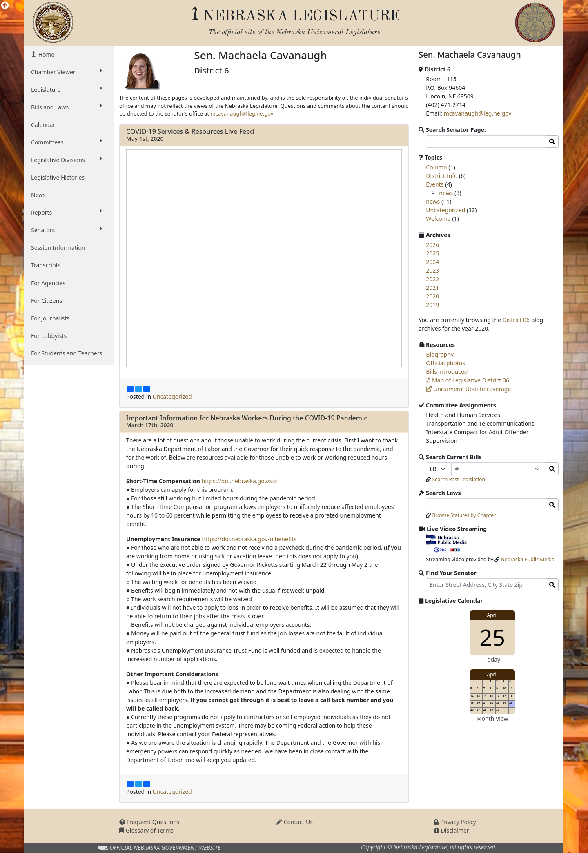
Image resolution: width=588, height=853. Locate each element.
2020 (432, 296)
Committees (66, 142)
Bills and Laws (66, 107)
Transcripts (45, 265)
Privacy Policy (455, 822)
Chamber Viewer (66, 72)
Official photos (445, 363)
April (492, 615)
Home (45, 54)
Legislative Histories (58, 177)
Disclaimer (451, 830)
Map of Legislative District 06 (467, 380)
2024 (432, 262)
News (38, 195)
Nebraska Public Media (527, 559)
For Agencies (48, 283)
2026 (432, 245)
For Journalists (50, 318)
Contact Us (294, 822)
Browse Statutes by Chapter (464, 515)
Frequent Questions (149, 822)
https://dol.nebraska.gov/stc (239, 481)
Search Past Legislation (458, 479)
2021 (432, 287)
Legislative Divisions (66, 159)
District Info (441, 176)
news (446, 193)
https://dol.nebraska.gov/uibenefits (249, 539)
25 (492, 637)
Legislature (66, 89)
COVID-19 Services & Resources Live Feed (190, 131)
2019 (432, 305)
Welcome (438, 218)
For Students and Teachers (66, 353)
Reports (66, 212)
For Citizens (46, 300)
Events (434, 184)
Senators (66, 230)
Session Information (58, 247)
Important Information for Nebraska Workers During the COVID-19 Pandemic (246, 417)
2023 (432, 270)
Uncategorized (172, 396)
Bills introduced (447, 371)
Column (436, 167)
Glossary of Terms (146, 830)
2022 (432, 279)
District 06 (516, 320)
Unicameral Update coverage (468, 389)
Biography (440, 354)
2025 (432, 253)
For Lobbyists (49, 336)
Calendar (43, 125)
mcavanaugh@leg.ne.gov (241, 113)
